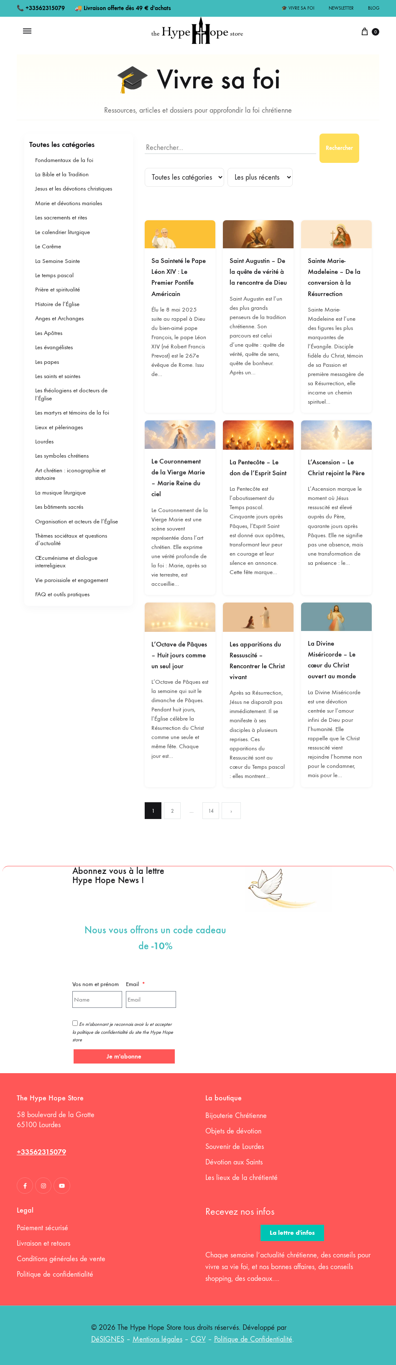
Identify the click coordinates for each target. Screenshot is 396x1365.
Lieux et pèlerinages (59, 427)
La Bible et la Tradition (62, 174)
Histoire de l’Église (57, 304)
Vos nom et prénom (95, 984)
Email (133, 984)
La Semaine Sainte (57, 261)
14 (211, 811)
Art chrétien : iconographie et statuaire (70, 474)
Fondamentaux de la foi (64, 160)
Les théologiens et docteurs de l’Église (71, 394)
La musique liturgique (60, 492)
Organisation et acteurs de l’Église (76, 521)
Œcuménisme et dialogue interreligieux (66, 561)
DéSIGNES (107, 1339)
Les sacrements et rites (61, 217)
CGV (198, 1339)
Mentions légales (157, 1339)
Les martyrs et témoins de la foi (72, 412)
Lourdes (44, 441)
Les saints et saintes (57, 376)
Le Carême (48, 246)
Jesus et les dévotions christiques (73, 188)
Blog (373, 8)
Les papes (47, 362)
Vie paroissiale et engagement (71, 580)
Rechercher (339, 148)
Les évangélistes (54, 347)
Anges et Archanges (59, 318)
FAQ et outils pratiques (62, 594)
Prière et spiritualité (57, 289)
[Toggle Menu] (27, 31)
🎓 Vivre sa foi (297, 8)
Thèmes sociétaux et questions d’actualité (71, 539)
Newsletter (341, 8)
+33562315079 (45, 8)
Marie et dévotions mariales (68, 203)
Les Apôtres (48, 333)
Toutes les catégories (62, 144)
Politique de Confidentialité (253, 1339)
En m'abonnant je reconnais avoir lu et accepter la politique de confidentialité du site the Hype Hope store (122, 1032)
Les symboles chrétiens (62, 455)
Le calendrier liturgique (62, 232)
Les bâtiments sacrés (59, 506)
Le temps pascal (54, 275)
